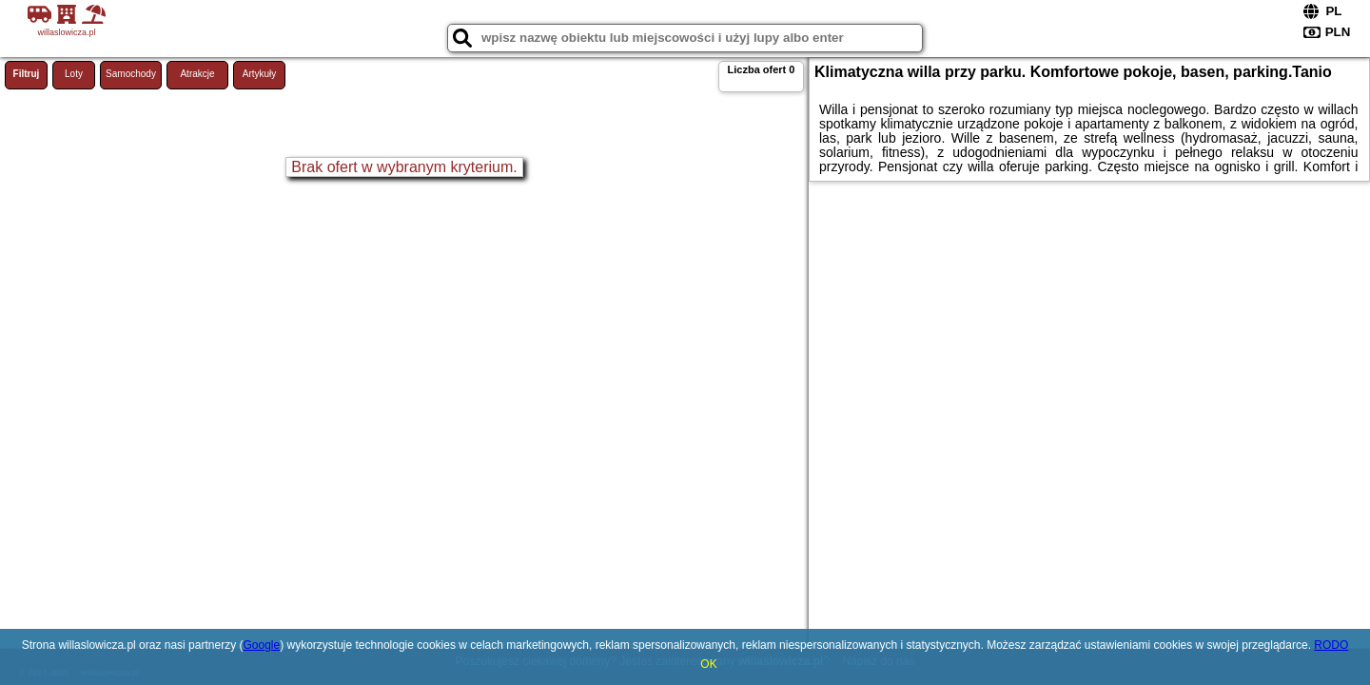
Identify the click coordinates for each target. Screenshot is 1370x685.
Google (261, 645)
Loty (74, 73)
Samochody (131, 73)
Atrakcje (197, 73)
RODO (1331, 645)
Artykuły (260, 73)
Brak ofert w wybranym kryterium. (404, 167)
